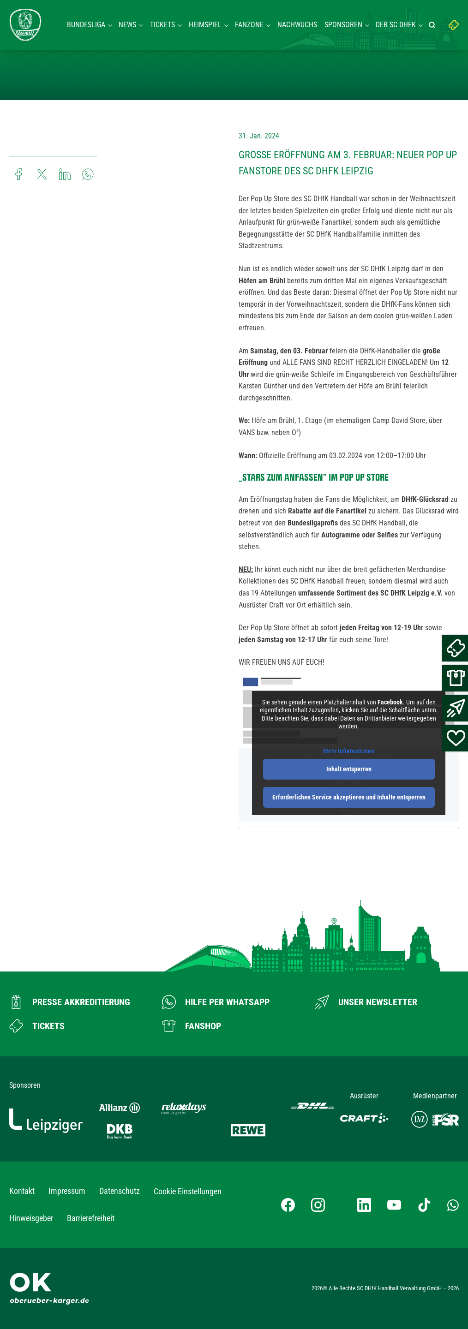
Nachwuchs (297, 24)
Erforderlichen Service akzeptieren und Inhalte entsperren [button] (349, 797)
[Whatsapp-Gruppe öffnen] (453, 1205)
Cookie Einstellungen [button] (188, 1191)
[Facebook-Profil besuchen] (288, 1205)
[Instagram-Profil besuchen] (318, 1205)
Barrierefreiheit (90, 1218)
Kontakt (22, 1191)
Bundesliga (86, 24)
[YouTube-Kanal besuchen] (394, 1205)
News (127, 24)
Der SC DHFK (396, 24)
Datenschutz (119, 1191)
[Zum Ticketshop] (37, 1026)
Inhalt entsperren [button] (349, 769)
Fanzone (249, 24)
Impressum (66, 1191)
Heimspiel (205, 24)
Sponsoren (343, 24)
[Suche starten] (433, 25)
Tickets (162, 24)
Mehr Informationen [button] (348, 751)
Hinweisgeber (31, 1218)
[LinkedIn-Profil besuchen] (364, 1205)
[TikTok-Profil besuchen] (424, 1205)
